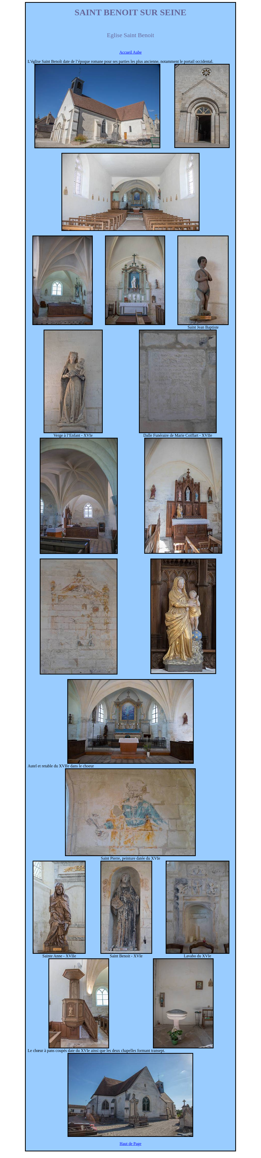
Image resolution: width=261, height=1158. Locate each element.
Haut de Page (130, 1143)
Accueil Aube (130, 52)
